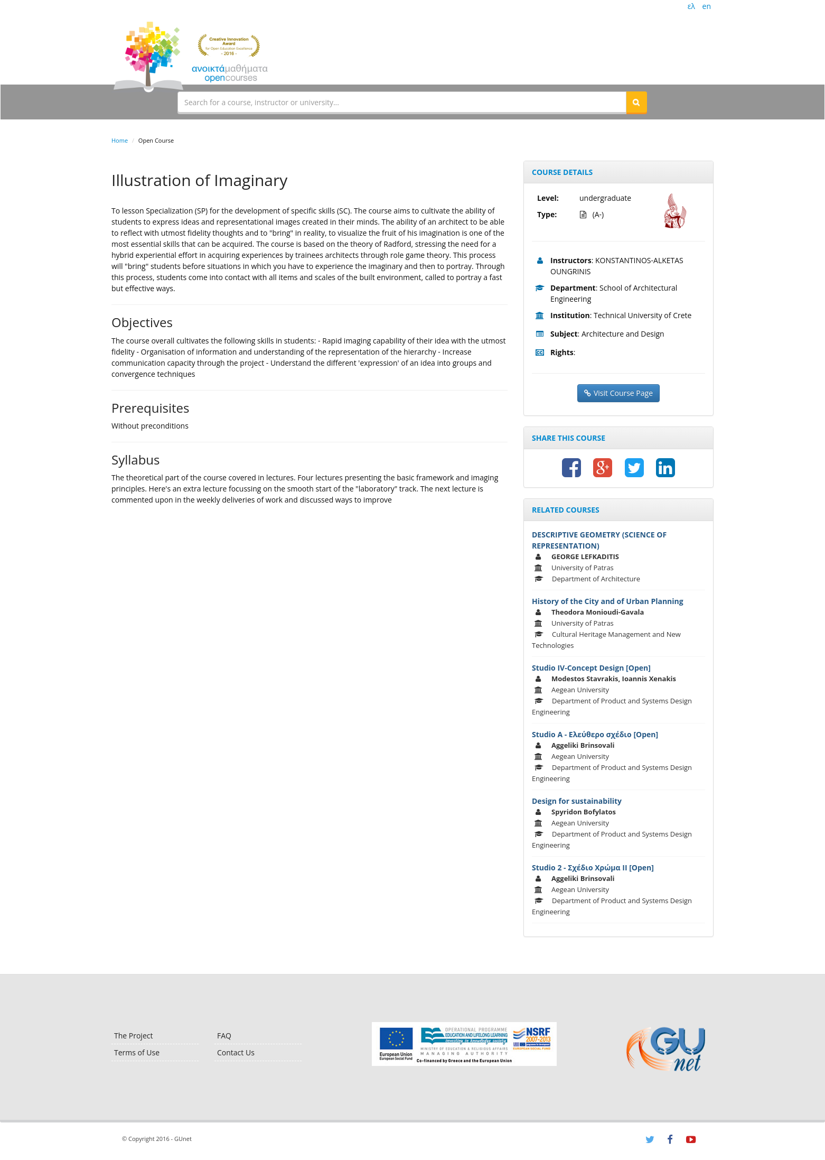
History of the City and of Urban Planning (607, 601)
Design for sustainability (577, 801)
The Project (133, 1036)
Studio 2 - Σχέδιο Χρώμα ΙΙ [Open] (593, 867)
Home (119, 140)
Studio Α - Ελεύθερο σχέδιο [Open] (595, 734)
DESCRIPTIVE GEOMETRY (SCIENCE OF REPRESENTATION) (599, 540)
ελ (691, 6)
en (706, 6)
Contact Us (236, 1052)
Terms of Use (137, 1052)
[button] (636, 102)
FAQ (224, 1036)
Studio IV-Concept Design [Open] (591, 668)
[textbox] (401, 102)
